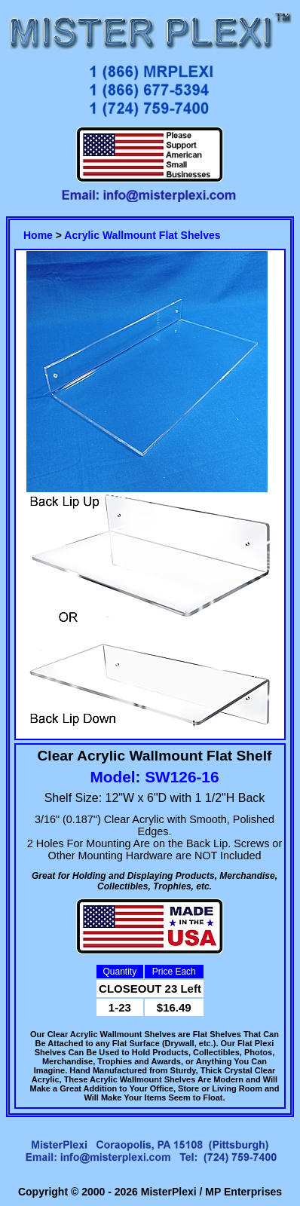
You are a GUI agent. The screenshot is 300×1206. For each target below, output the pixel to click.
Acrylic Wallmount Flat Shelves (142, 235)
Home (38, 235)
